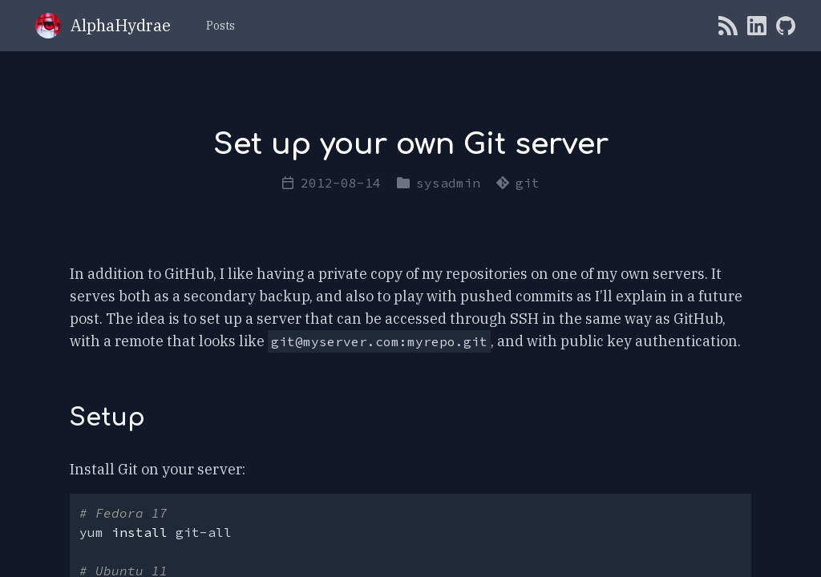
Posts (220, 25)
